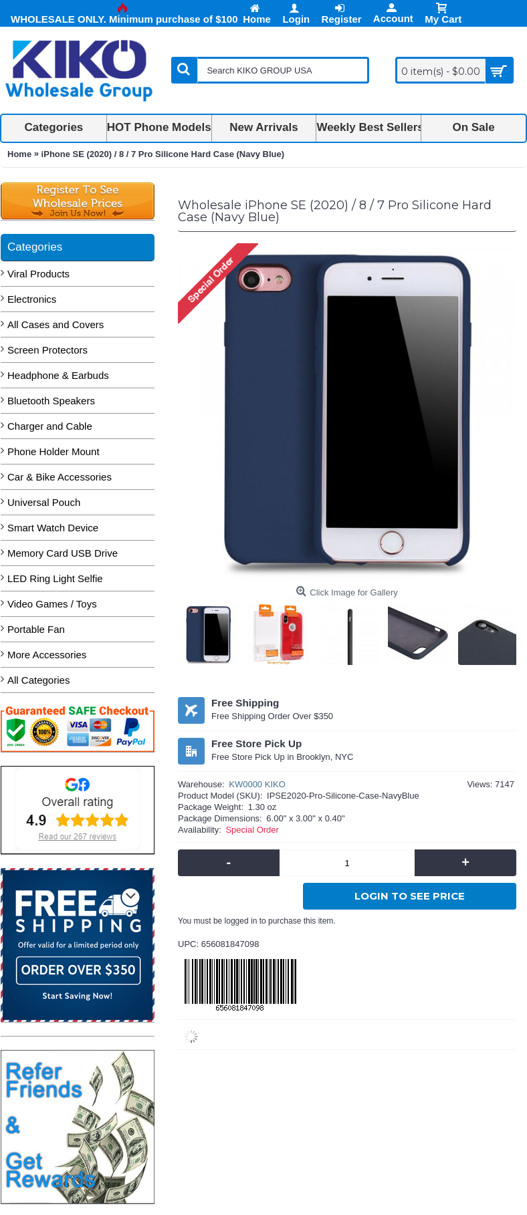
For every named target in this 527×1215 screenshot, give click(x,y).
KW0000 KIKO (257, 784)
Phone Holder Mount (53, 451)
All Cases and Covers (55, 324)
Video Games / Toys (52, 604)
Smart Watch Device (52, 527)
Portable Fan (36, 629)
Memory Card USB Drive (62, 553)
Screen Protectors (47, 350)
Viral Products (38, 273)
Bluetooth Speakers (51, 400)
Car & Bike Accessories (59, 477)
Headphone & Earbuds (58, 375)
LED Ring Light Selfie (55, 578)
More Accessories (46, 654)
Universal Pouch (43, 502)
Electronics (31, 299)
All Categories (38, 680)
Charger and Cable (49, 426)
